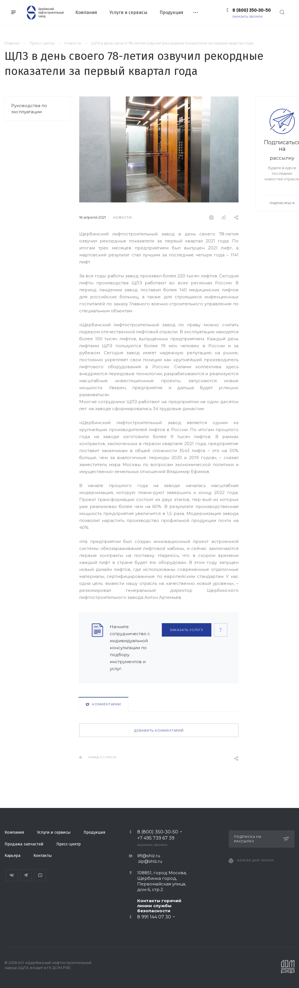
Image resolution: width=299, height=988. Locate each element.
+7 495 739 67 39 (155, 838)
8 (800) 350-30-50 (251, 10)
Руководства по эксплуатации (29, 108)
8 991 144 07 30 (154, 917)
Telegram (26, 875)
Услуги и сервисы (54, 832)
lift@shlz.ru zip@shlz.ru (145, 858)
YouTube (40, 875)
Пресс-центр (68, 844)
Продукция (94, 832)
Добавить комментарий (159, 730)
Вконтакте (12, 875)
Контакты (42, 855)
